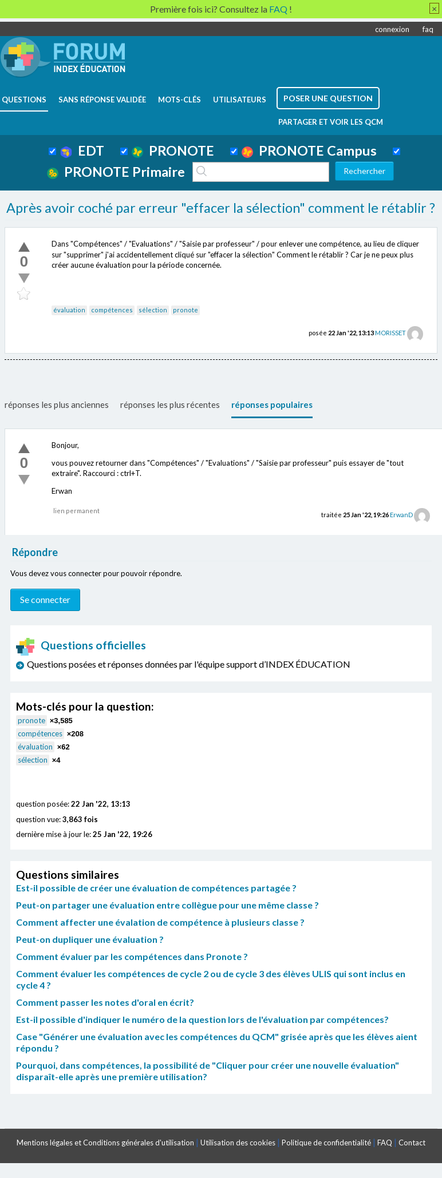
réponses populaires (272, 404)
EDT (82, 150)
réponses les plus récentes (170, 404)
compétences (112, 310)
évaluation (69, 310)
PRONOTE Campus (309, 150)
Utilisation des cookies (237, 1142)
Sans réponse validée (102, 99)
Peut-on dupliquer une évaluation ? (90, 939)
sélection (153, 310)
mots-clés (179, 99)
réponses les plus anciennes (57, 404)
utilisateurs (239, 99)
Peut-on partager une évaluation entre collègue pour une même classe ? (167, 904)
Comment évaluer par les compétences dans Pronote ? (132, 956)
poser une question (328, 98)
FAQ (384, 1142)
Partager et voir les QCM (330, 121)
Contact (411, 1142)
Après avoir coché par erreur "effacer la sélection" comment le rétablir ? (220, 208)
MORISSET (390, 332)
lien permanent (76, 510)
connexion (392, 29)
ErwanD (401, 514)
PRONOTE (173, 150)
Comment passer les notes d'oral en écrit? (105, 1002)
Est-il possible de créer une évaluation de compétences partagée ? (156, 887)
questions (24, 99)
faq (428, 29)
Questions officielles (81, 645)
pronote (185, 310)
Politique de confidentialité (326, 1142)
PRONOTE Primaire (116, 172)
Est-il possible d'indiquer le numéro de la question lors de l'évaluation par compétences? (202, 1019)
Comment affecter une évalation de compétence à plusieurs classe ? (160, 922)
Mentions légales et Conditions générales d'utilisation (105, 1142)
